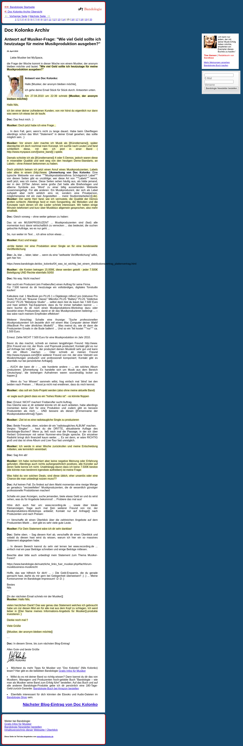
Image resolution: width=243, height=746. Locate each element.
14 (63, 19)
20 (91, 19)
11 (50, 19)
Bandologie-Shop (17, 697)
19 (86, 19)
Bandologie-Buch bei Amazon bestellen (56, 688)
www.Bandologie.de (45, 736)
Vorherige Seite (15, 16)
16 (72, 19)
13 (59, 19)
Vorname (210, 84)
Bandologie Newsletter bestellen (23, 727)
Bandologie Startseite (19, 7)
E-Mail (208, 78)
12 (54, 19)
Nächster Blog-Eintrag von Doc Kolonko (60, 704)
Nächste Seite (39, 16)
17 (77, 19)
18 (81, 19)
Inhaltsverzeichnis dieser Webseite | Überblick (31, 729)
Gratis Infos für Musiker (72, 670)
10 (45, 19)
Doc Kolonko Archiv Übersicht (23, 11)
